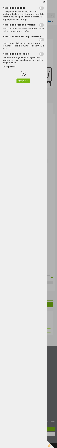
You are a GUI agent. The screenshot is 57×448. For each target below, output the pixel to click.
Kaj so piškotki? (9, 66)
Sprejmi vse (23, 80)
